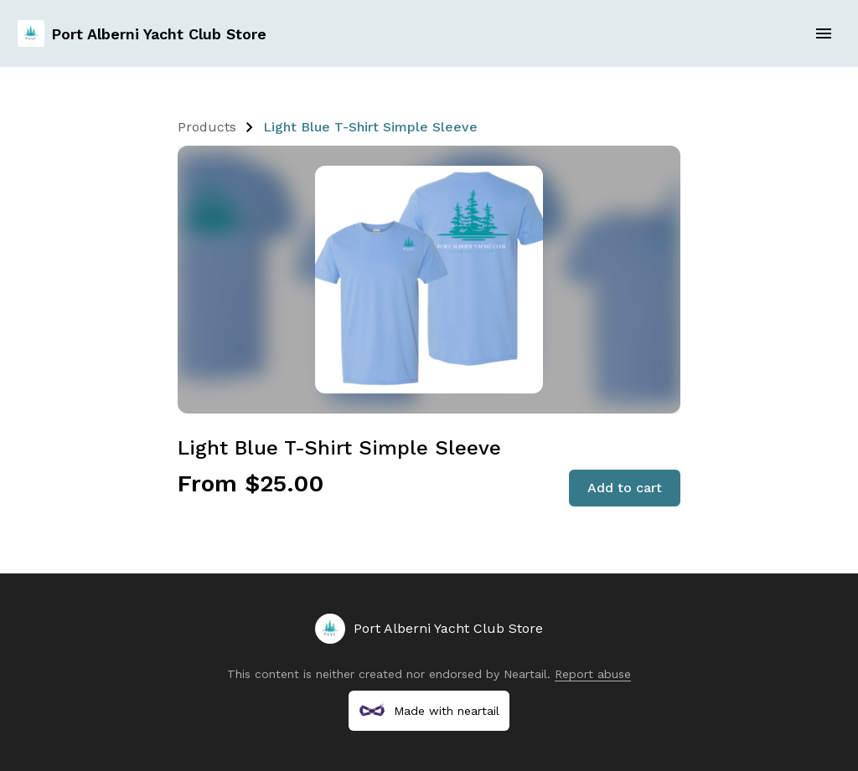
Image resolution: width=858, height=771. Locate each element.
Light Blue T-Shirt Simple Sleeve (370, 127)
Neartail (525, 674)
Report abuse (593, 674)
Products (207, 127)
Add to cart (624, 488)
